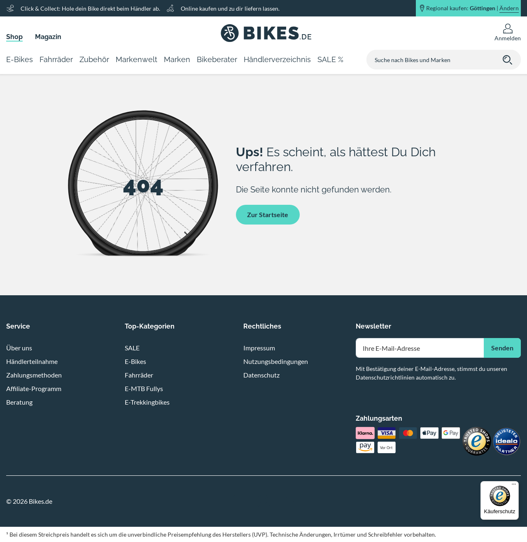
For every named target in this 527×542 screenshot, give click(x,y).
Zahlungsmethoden (34, 375)
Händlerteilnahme (32, 361)
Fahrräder (139, 375)
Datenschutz (261, 375)
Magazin (48, 37)
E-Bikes (135, 361)
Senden (502, 348)
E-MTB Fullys (144, 388)
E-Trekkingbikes (147, 402)
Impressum (259, 348)
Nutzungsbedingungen (275, 361)
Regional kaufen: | (472, 8)
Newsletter (373, 326)
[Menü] (514, 486)
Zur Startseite (267, 214)
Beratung (19, 402)
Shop (14, 37)
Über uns (19, 348)
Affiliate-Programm (33, 388)
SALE (132, 348)
